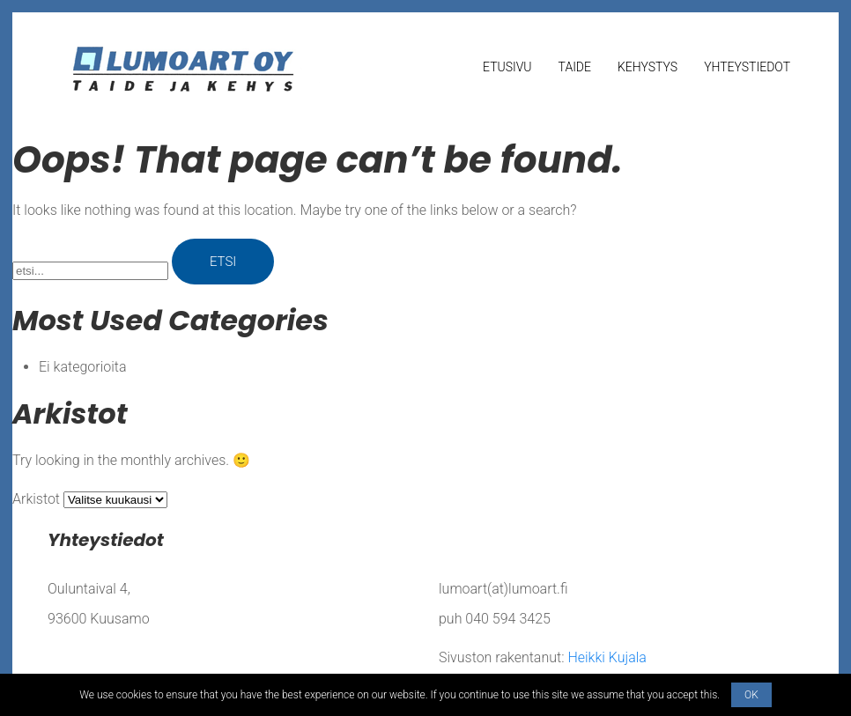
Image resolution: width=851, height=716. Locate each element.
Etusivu (507, 67)
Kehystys (647, 67)
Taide (575, 67)
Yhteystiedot (747, 67)
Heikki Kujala (606, 657)
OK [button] (751, 695)
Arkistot (36, 499)
